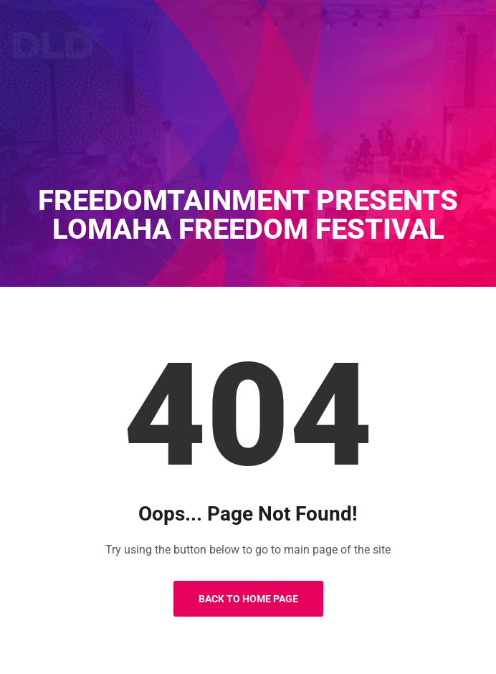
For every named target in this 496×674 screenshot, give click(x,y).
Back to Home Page (248, 598)
